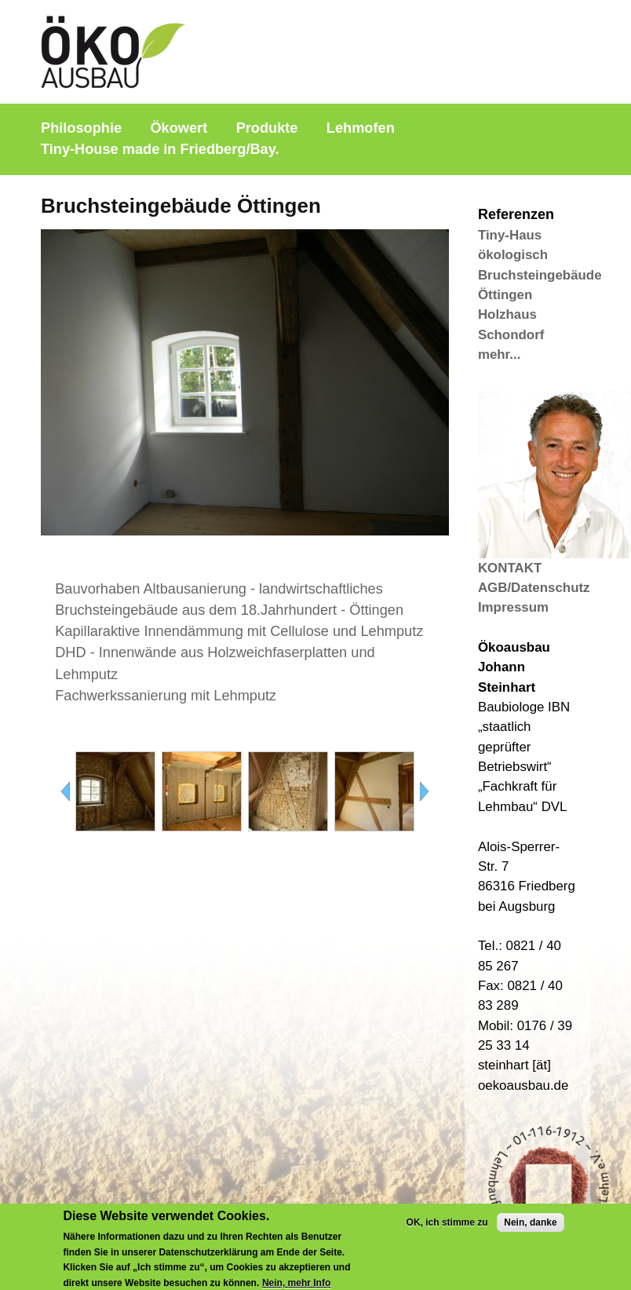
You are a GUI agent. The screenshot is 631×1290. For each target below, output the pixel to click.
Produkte (267, 128)
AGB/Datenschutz (534, 587)
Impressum (513, 607)
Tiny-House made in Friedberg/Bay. (160, 149)
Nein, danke (530, 1227)
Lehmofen (360, 128)
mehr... (499, 354)
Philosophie (81, 128)
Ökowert (178, 128)
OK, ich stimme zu (447, 1227)
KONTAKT (510, 568)
